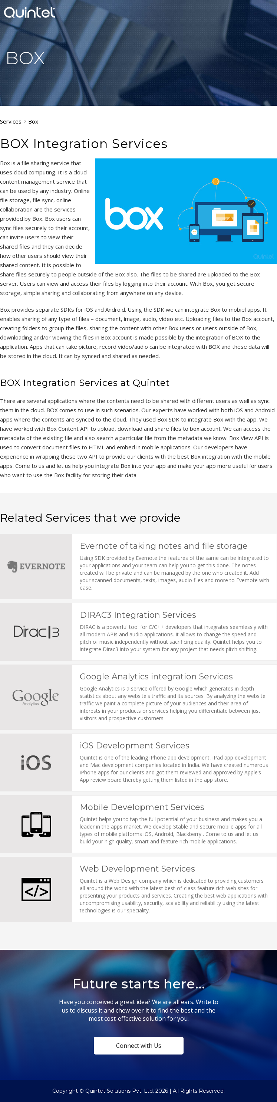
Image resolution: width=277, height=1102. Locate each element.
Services (11, 121)
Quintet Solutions (30, 12)
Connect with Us (138, 1046)
